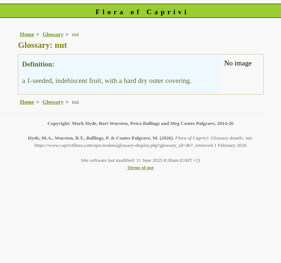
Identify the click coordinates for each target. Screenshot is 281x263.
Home (27, 34)
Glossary (53, 34)
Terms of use (140, 167)
